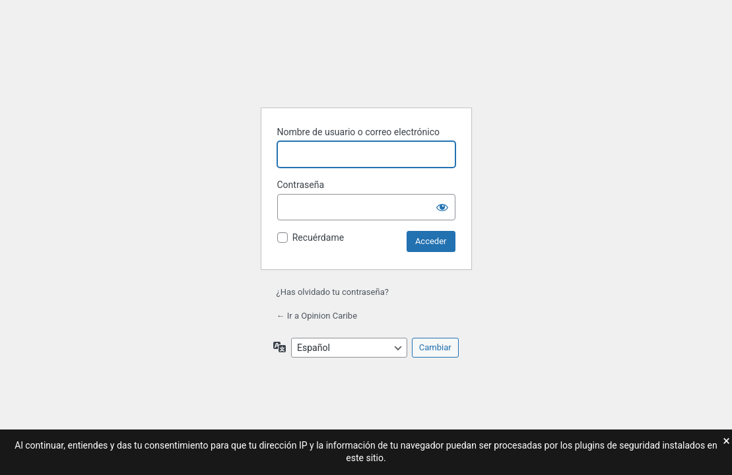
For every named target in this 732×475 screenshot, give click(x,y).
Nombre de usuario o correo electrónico (358, 132)
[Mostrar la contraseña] (442, 207)
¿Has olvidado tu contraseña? (333, 292)
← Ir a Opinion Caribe (317, 316)
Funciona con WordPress (366, 64)
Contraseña (301, 184)
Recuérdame (318, 237)
